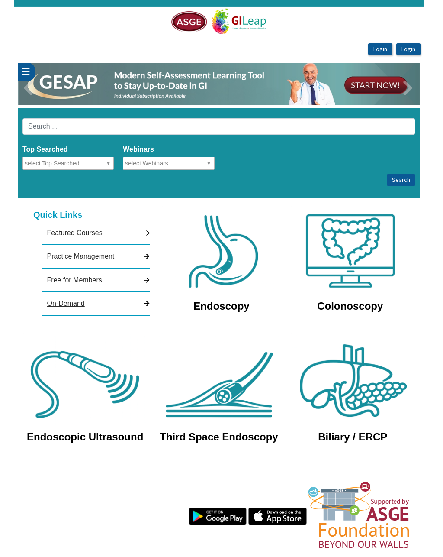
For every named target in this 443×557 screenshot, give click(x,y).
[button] (48, 84)
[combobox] (62, 163)
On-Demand (66, 303)
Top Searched (45, 149)
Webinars (138, 149)
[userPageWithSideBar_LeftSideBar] (26, 72)
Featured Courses (75, 232)
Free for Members (74, 280)
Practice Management (81, 256)
